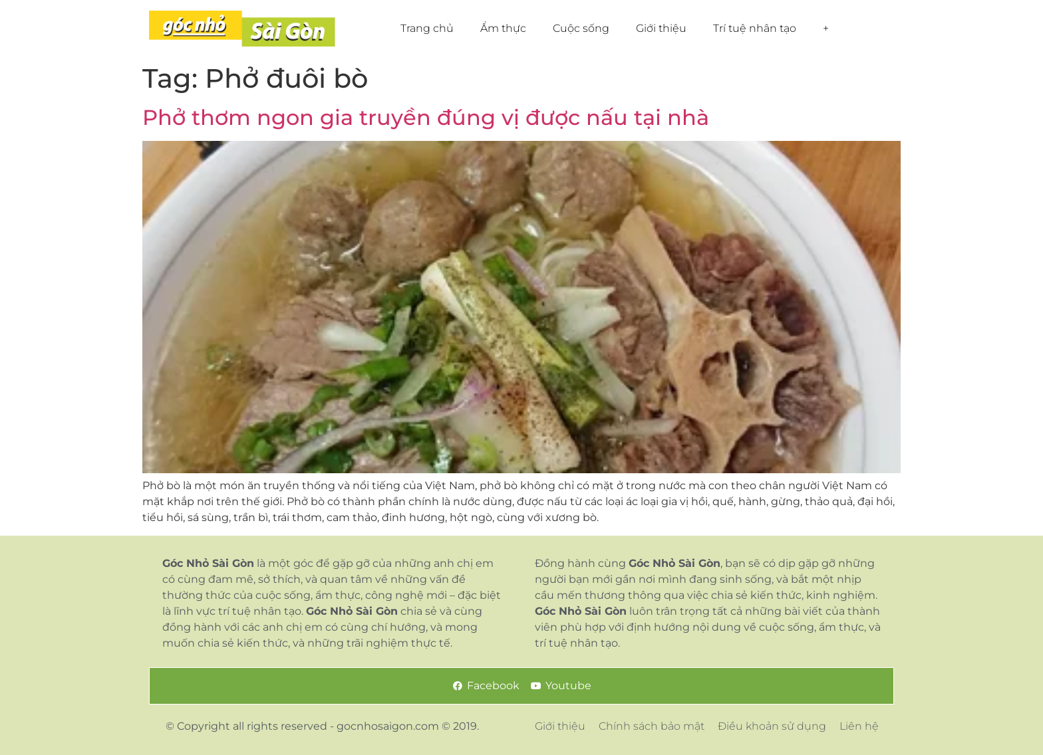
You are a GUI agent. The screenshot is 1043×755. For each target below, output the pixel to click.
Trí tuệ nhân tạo (754, 28)
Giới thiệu (661, 28)
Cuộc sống (581, 28)
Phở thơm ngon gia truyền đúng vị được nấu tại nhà (425, 117)
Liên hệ (859, 726)
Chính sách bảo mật (651, 726)
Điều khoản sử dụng (772, 726)
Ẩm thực (503, 28)
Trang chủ (427, 28)
